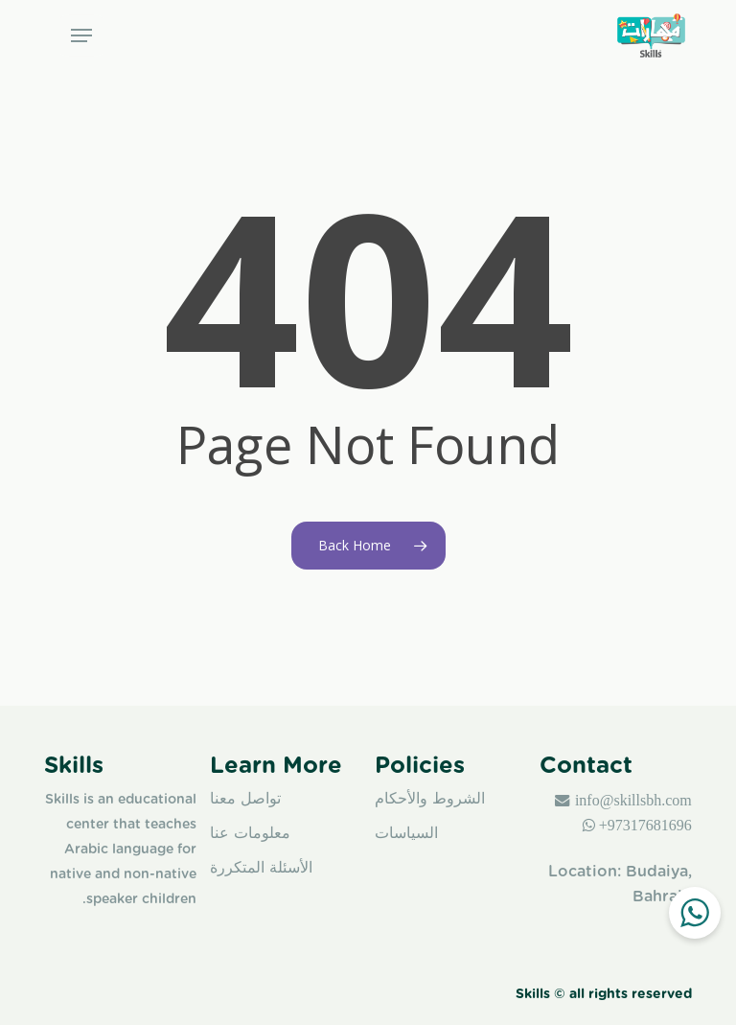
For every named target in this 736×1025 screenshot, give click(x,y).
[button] (81, 35)
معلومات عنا (250, 833)
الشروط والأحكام (430, 798)
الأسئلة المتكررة (261, 867)
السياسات (406, 833)
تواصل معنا (245, 798)
